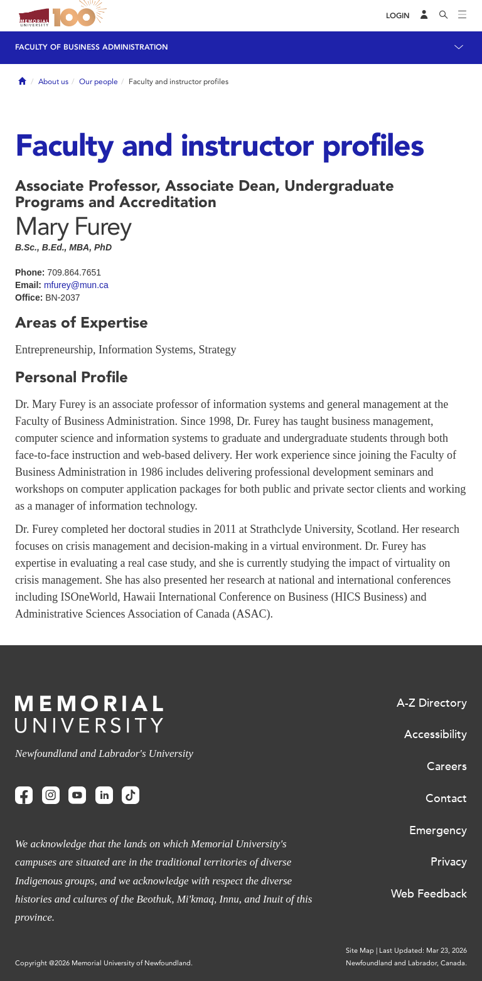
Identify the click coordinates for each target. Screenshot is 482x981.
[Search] (444, 15)
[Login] (398, 16)
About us (53, 81)
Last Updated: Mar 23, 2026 (423, 950)
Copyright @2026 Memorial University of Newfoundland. (104, 963)
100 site (81, 15)
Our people (98, 81)
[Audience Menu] (424, 15)
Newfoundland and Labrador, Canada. (406, 963)
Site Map (360, 950)
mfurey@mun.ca (76, 285)
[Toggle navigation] (462, 15)
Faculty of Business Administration (91, 47)
